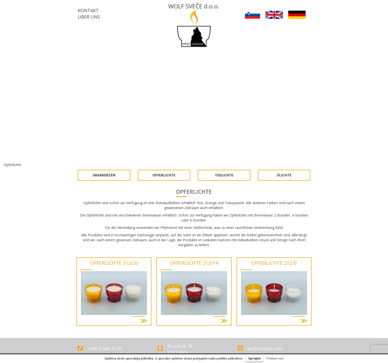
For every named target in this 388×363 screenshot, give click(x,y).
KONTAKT (88, 10)
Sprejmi (254, 358)
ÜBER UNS (89, 17)
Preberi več (275, 358)
